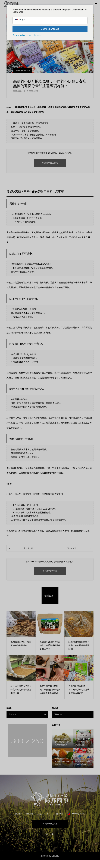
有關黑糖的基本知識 (23, 70)
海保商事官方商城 (50, 163)
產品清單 (29, 814)
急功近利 (18, 814)
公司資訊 (59, 814)
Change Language (50, 29)
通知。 (49, 814)
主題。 (40, 814)
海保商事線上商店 (50, 824)
